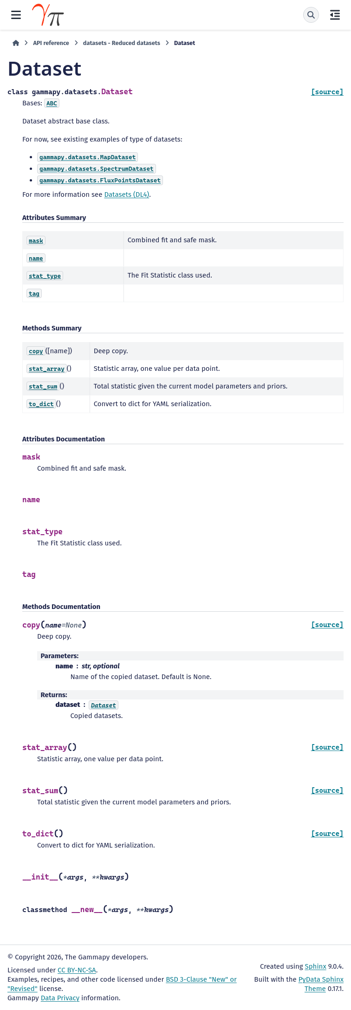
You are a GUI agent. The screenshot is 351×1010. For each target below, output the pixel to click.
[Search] (311, 15)
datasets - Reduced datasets (121, 42)
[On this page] (335, 15)
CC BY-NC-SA (77, 970)
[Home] (16, 43)
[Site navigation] (16, 15)
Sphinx (315, 966)
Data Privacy (60, 998)
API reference (51, 42)
